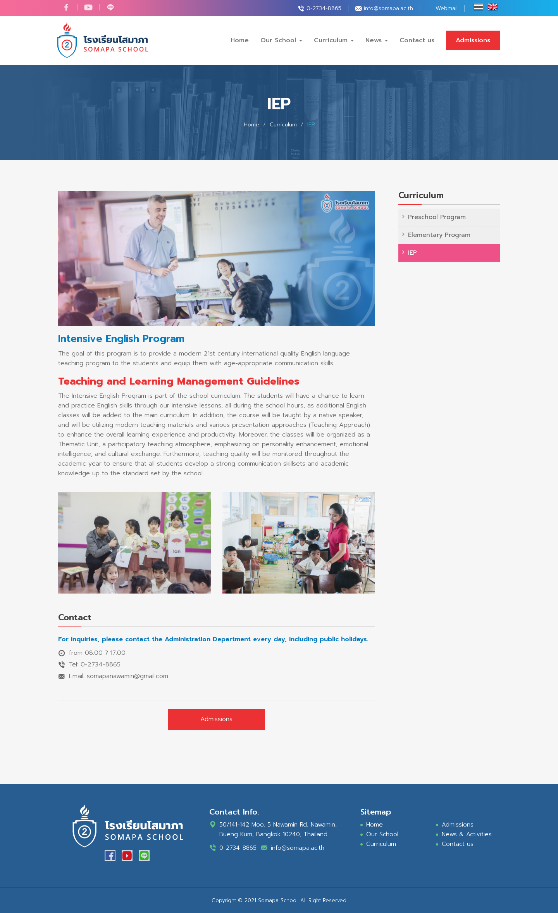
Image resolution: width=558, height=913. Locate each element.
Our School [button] (281, 40)
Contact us (417, 40)
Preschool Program (437, 217)
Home (240, 40)
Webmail (447, 8)
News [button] (376, 40)
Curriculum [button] (334, 40)
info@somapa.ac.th (388, 8)
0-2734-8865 (324, 8)
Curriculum (381, 844)
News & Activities (467, 834)
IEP (412, 252)
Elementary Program (439, 235)
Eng (492, 7)
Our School (382, 834)
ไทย (478, 7)
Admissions (473, 40)
